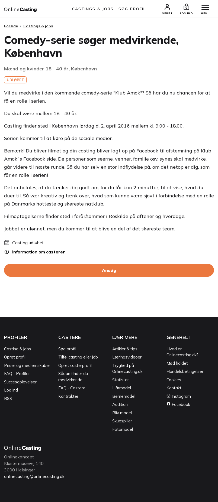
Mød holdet (177, 363)
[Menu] (204, 8)
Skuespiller (122, 421)
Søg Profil (132, 8)
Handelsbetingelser (184, 371)
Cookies (173, 380)
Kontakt (173, 388)
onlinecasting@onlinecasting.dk (36, 477)
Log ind (11, 390)
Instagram (178, 396)
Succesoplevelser (20, 382)
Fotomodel (122, 429)
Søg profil (67, 349)
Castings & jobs (93, 8)
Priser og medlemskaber (27, 365)
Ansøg (109, 270)
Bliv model (122, 413)
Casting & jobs (17, 349)
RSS (8, 398)
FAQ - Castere (71, 388)
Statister (120, 380)
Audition (120, 405)
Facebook (178, 405)
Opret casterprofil (75, 365)
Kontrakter (68, 396)
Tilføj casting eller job (78, 357)
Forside (11, 26)
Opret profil (14, 357)
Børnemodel (123, 396)
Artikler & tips (124, 349)
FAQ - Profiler (17, 374)
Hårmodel (121, 388)
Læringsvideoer (127, 357)
